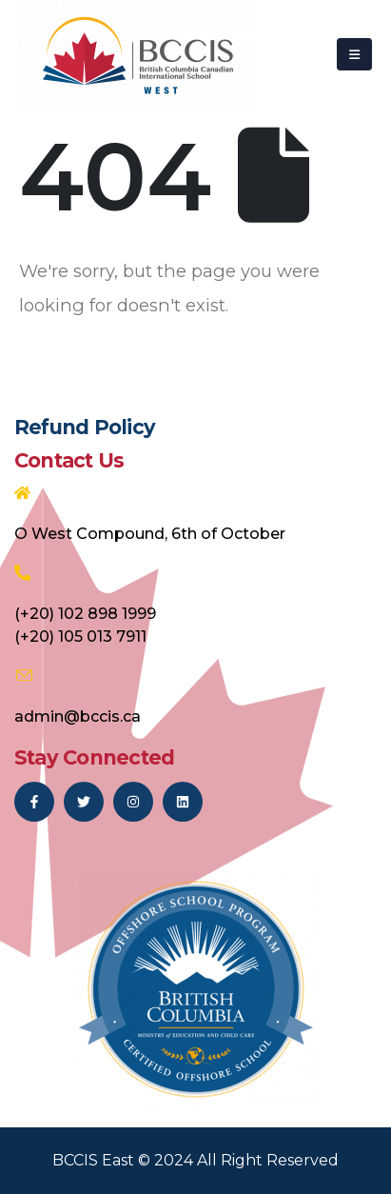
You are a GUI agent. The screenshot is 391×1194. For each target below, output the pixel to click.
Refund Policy (84, 427)
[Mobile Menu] (354, 54)
